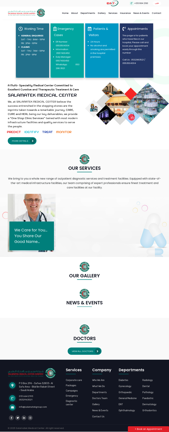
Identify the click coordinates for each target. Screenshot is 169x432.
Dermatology (149, 403)
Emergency (72, 398)
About (74, 12)
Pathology (148, 391)
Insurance (125, 12)
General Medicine (128, 396)
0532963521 (26, 398)
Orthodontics (149, 409)
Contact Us (98, 418)
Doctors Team (100, 396)
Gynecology (125, 384)
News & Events (141, 12)
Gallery (102, 12)
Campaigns (72, 392)
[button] (11, 312)
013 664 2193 (26, 394)
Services (112, 12)
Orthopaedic (125, 391)
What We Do (99, 384)
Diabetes (124, 378)
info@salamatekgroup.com (33, 405)
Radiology (147, 378)
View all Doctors (86, 350)
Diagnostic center (72, 405)
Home (65, 12)
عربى (157, 3)
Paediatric (148, 396)
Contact (156, 12)
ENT (121, 403)
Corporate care (71, 380)
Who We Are (98, 378)
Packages (71, 387)
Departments (88, 12)
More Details (23, 139)
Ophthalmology (127, 409)
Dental (146, 384)
